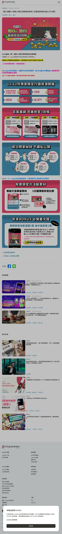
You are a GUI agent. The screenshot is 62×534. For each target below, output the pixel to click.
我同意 (31, 526)
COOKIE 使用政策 (11, 520)
